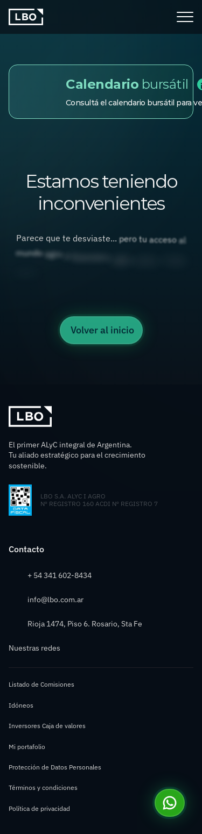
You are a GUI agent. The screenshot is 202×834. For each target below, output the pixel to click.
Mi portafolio (27, 747)
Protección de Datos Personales (55, 767)
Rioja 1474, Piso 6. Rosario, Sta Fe (84, 624)
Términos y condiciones (43, 787)
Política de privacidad (39, 808)
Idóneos (21, 705)
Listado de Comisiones (41, 684)
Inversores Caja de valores (47, 726)
